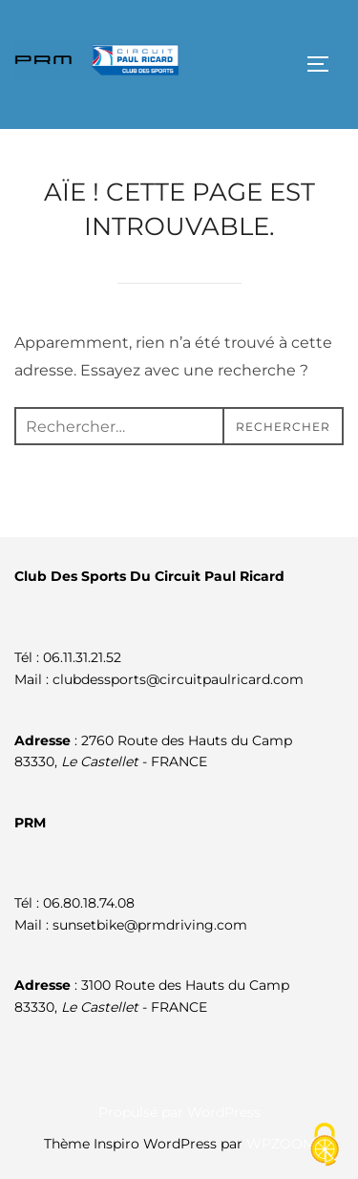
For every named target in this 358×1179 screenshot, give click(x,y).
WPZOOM (280, 1143)
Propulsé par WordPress (179, 1112)
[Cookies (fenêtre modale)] (324, 1146)
